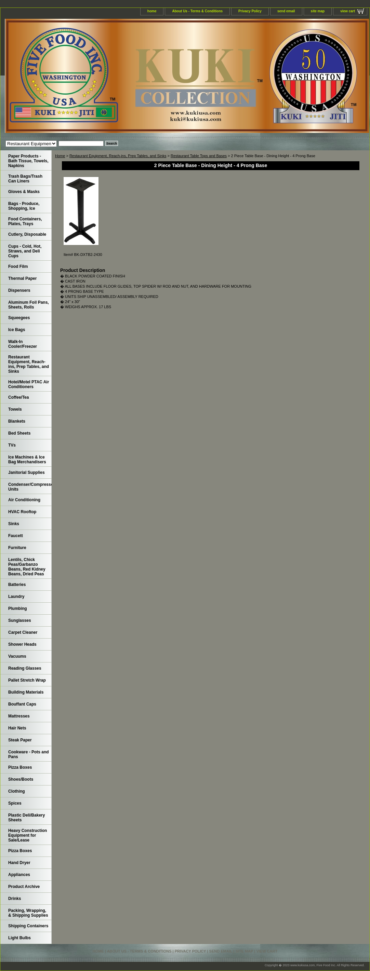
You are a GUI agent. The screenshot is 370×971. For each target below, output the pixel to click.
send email (286, 11)
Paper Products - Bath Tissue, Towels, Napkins (28, 161)
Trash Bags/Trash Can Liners (25, 178)
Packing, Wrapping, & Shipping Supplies (28, 913)
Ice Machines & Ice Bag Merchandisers (27, 459)
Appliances (19, 874)
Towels (15, 409)
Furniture (17, 547)
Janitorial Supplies (26, 472)
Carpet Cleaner (22, 632)
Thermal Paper (22, 278)
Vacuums (17, 656)
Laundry (16, 596)
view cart (347, 11)
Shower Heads (22, 644)
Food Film (18, 266)
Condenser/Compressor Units (30, 487)
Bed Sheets (19, 433)
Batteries (17, 584)
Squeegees (19, 317)
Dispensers (19, 290)
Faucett (15, 535)
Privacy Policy (250, 11)
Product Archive (24, 886)
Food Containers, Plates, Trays (25, 221)
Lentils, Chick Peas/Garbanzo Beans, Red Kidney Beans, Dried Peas (26, 566)
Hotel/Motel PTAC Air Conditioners (28, 384)
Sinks (13, 523)
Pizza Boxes (20, 767)
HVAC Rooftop (22, 511)
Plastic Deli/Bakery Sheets (26, 817)
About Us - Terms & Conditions (197, 11)
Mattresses (19, 716)
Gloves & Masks (24, 191)
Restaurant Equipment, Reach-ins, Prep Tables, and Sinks (118, 156)
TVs (12, 445)
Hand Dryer (19, 862)
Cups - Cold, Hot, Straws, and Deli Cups (24, 251)
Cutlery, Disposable (27, 234)
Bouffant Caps (22, 704)
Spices (15, 803)
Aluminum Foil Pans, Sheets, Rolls (28, 305)
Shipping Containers (28, 926)
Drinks (14, 898)
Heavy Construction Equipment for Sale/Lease (27, 835)
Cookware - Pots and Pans (28, 754)
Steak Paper (20, 740)
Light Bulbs (19, 937)
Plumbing (17, 608)
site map (318, 11)
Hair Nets (17, 728)
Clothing (16, 791)
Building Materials (25, 692)
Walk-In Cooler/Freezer (22, 344)
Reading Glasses (24, 668)
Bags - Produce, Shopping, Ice (23, 206)
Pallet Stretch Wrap (27, 680)
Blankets (16, 421)
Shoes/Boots (20, 779)
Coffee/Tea (18, 397)
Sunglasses (19, 620)
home (152, 11)
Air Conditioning (24, 499)
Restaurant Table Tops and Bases (199, 156)
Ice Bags (16, 329)
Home (60, 156)
